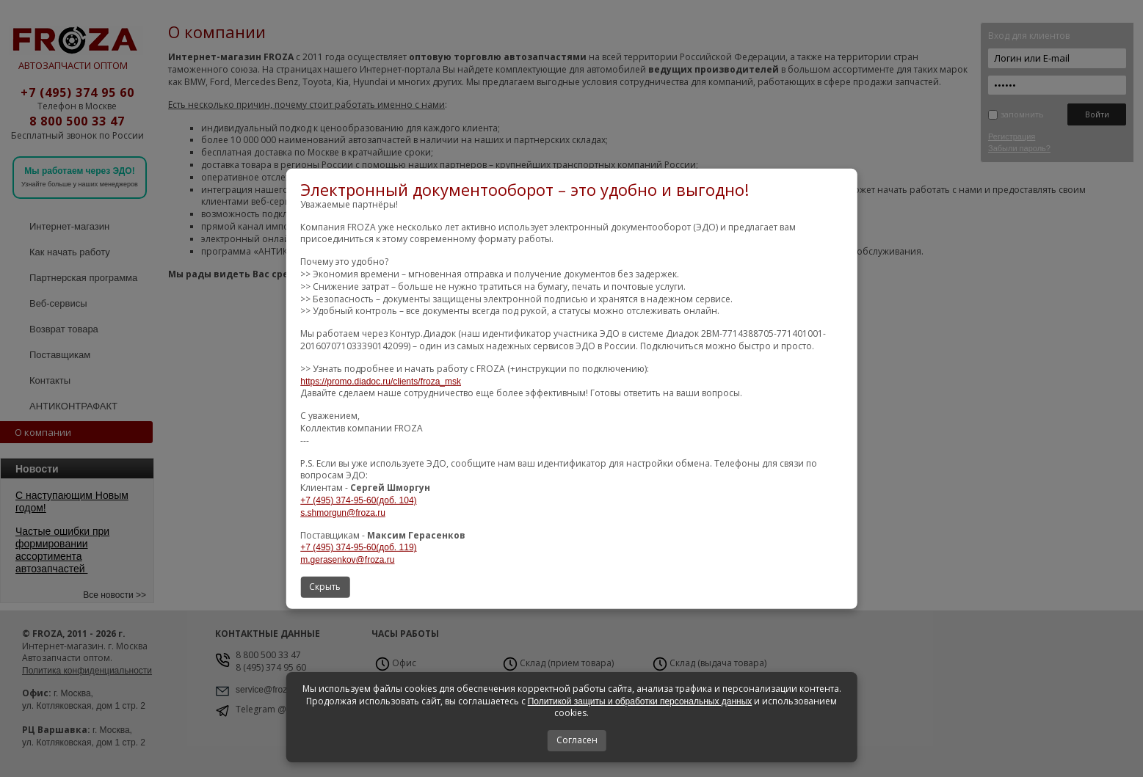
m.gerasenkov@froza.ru (347, 560)
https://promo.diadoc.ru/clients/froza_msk (380, 381)
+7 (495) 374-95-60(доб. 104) (358, 500)
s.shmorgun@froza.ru (342, 513)
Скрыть (325, 586)
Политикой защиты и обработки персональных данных (640, 701)
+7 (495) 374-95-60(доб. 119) (358, 547)
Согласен (577, 740)
